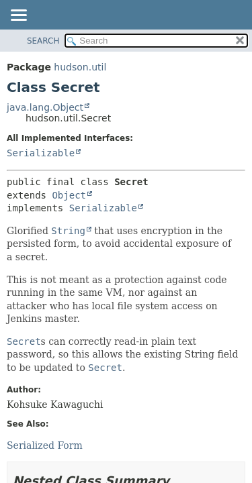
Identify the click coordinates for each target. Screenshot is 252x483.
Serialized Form (45, 445)
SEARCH (43, 41)
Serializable (41, 153)
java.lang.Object (45, 107)
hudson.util (80, 67)
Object (69, 195)
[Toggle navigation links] (18, 16)
